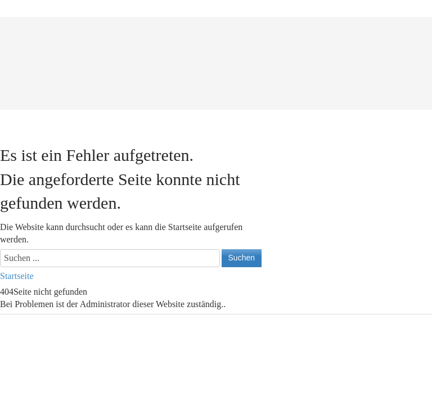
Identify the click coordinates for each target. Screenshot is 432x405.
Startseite (17, 276)
